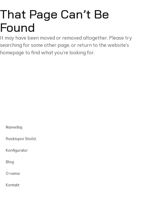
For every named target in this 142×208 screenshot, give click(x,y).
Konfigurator (17, 150)
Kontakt (12, 185)
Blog (10, 161)
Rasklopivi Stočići (21, 138)
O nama (13, 173)
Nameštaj (14, 127)
